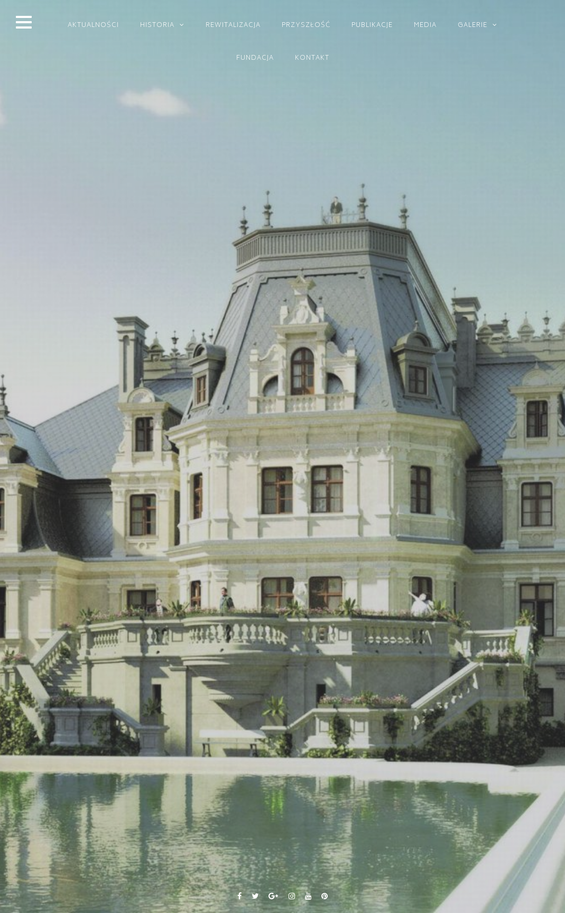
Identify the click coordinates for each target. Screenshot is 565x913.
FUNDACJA (255, 58)
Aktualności (93, 25)
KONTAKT (312, 58)
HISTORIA (157, 25)
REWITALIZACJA (233, 25)
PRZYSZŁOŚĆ (306, 25)
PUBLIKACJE (372, 25)
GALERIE (472, 25)
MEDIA (425, 25)
